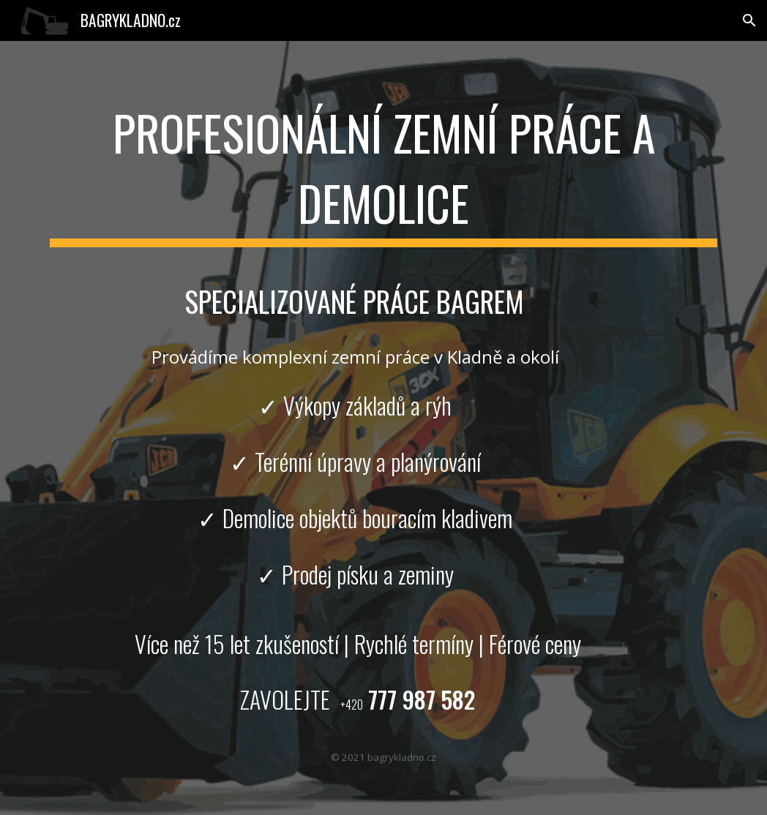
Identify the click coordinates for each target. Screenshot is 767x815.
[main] (383, 170)
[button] (749, 20)
